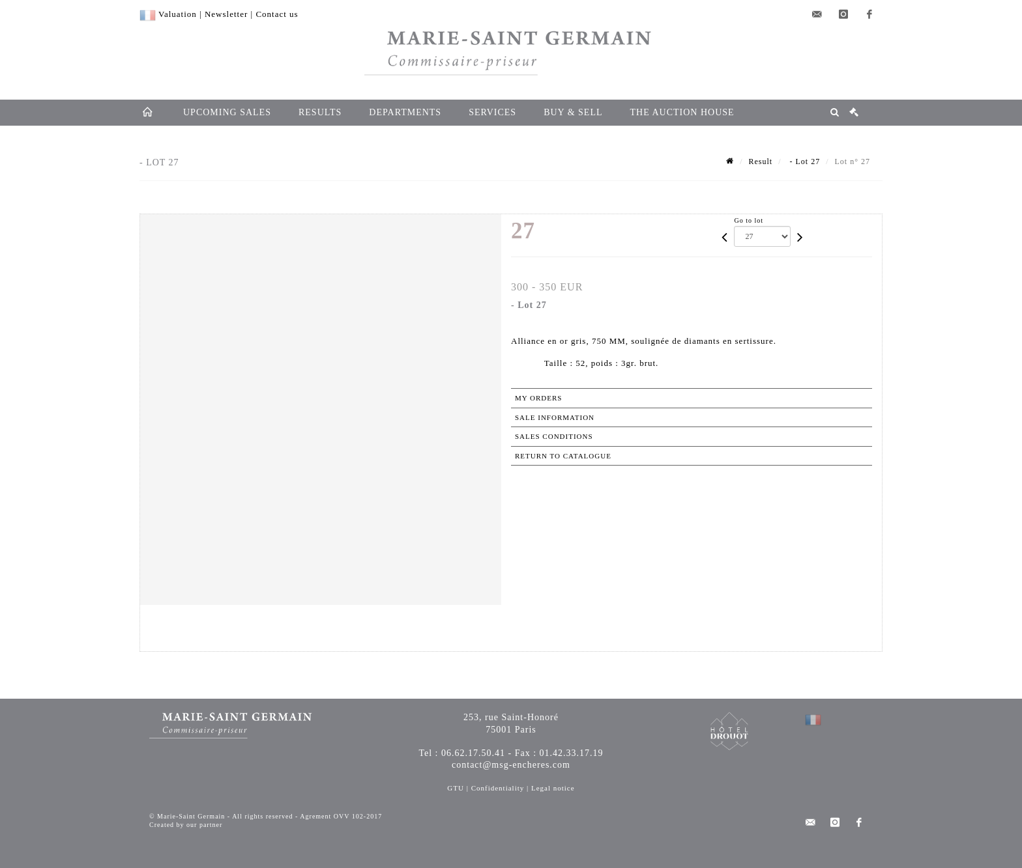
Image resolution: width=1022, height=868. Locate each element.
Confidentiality (498, 788)
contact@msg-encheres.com (511, 765)
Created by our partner (185, 824)
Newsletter (226, 14)
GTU (455, 788)
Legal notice (553, 788)
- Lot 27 (804, 161)
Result (761, 161)
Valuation (177, 14)
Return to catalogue (563, 456)
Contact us (277, 14)
